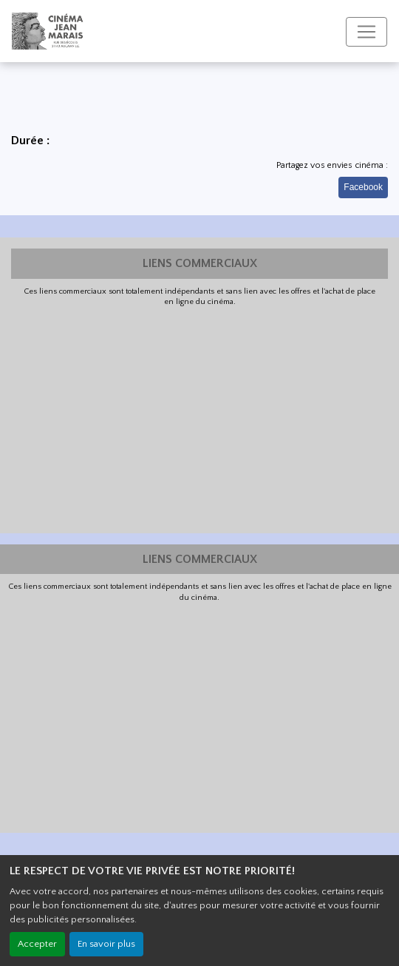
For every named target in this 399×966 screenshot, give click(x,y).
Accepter (37, 944)
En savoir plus (106, 944)
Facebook (363, 187)
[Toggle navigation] (366, 32)
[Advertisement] (199, 418)
